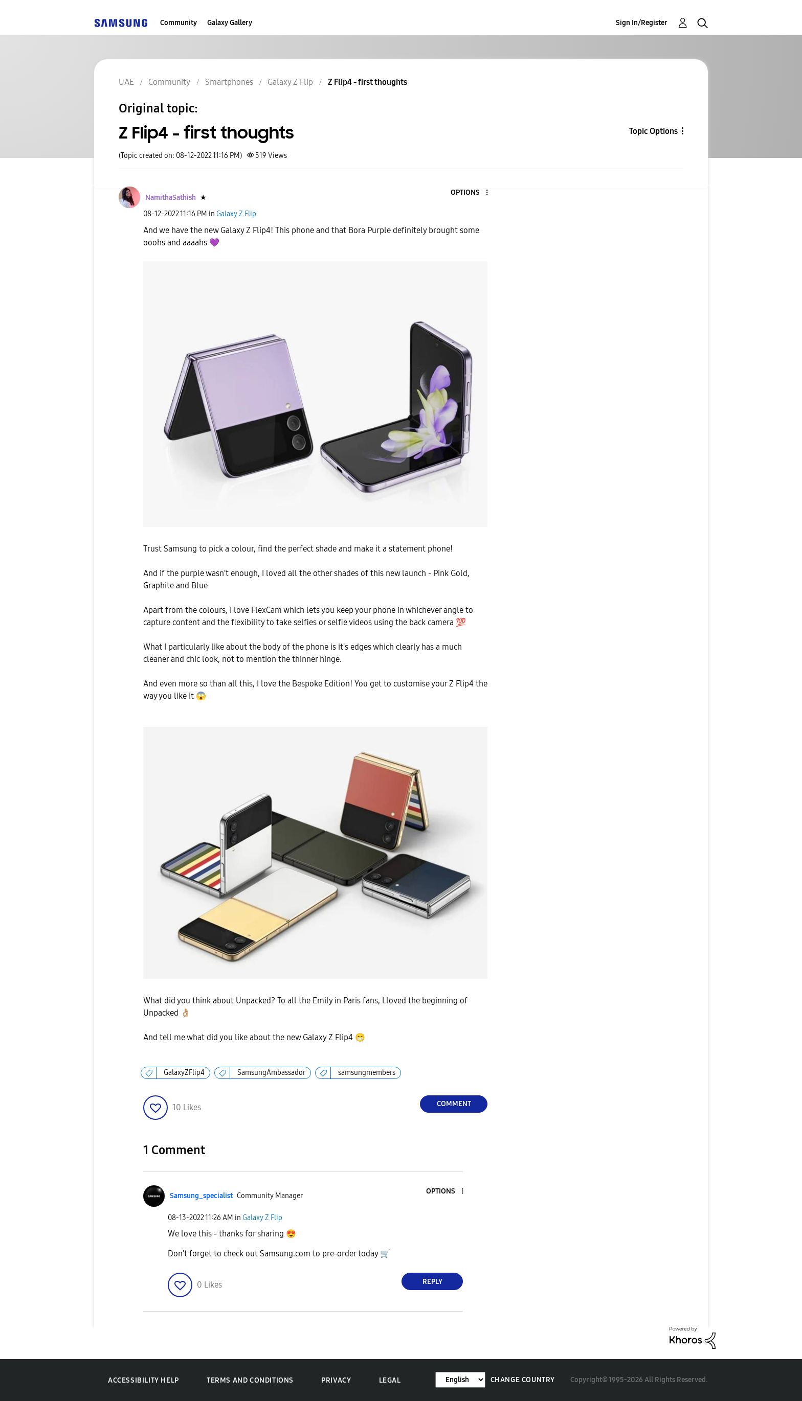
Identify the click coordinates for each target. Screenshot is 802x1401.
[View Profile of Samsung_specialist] (201, 1195)
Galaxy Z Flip (236, 214)
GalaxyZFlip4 (184, 1072)
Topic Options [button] (653, 131)
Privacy (336, 1380)
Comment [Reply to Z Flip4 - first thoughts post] (454, 1103)
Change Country (523, 1379)
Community (178, 22)
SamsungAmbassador (271, 1072)
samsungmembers (366, 1072)
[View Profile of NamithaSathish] (170, 197)
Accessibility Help (143, 1380)
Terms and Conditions (250, 1380)
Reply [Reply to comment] (432, 1281)
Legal (390, 1380)
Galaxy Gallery (229, 22)
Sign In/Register (641, 22)
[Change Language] (460, 1380)
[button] (470, 193)
